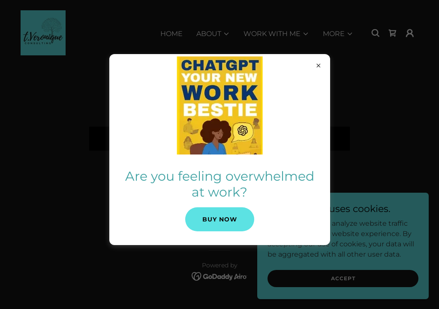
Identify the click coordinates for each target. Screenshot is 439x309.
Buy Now (219, 219)
